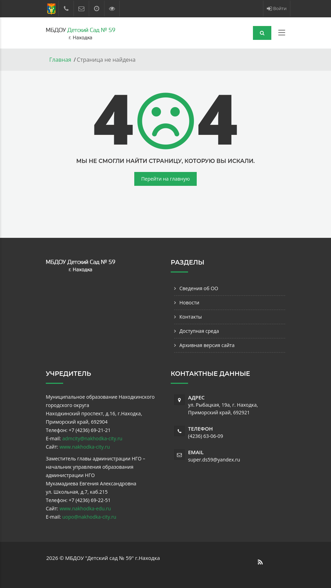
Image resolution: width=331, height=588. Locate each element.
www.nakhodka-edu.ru (85, 508)
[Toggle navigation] (281, 34)
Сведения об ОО (198, 288)
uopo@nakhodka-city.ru (89, 516)
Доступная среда (199, 331)
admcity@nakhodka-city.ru (92, 438)
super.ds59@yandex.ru (214, 459)
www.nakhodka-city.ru (84, 446)
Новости (189, 302)
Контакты (190, 316)
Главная (60, 59)
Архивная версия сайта (207, 345)
